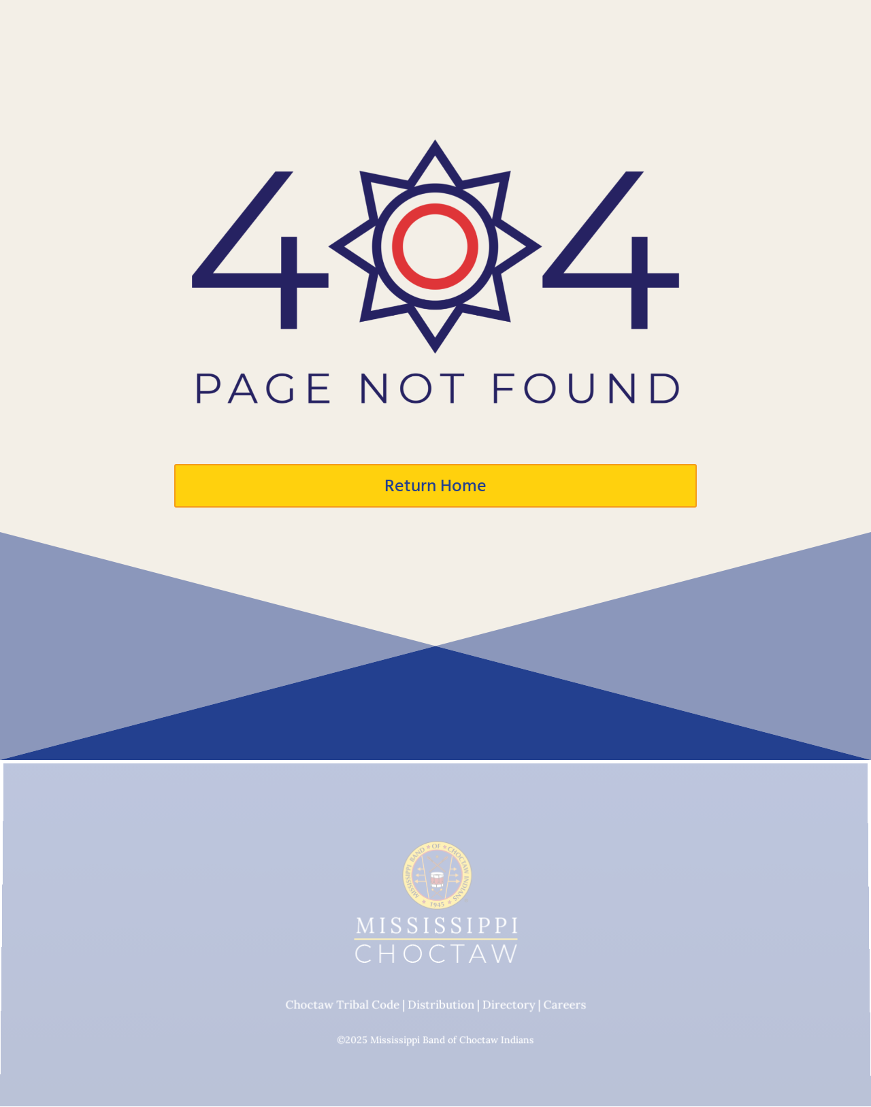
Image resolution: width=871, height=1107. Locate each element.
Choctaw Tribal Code (342, 1004)
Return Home (435, 486)
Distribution (441, 1004)
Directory (508, 1004)
